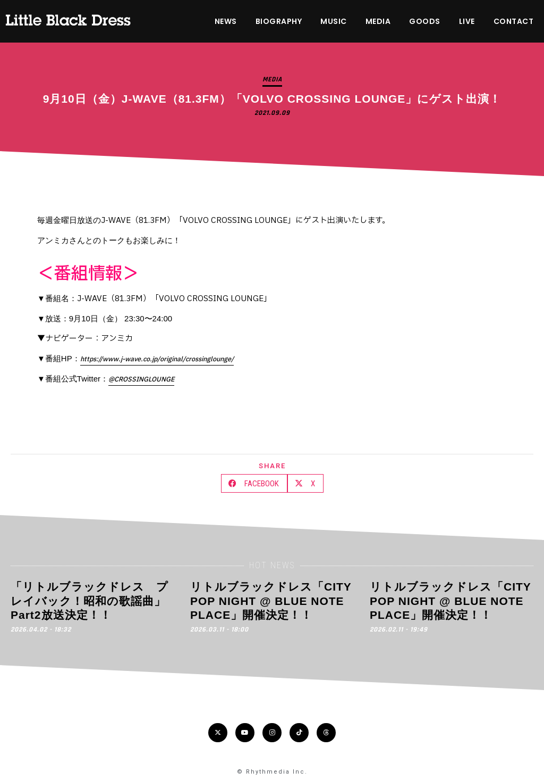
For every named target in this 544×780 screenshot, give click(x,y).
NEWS (226, 21)
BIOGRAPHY (279, 21)
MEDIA (378, 21)
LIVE (467, 21)
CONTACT (514, 21)
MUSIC (333, 21)
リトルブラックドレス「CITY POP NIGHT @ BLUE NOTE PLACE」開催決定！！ (270, 600)
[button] (254, 483)
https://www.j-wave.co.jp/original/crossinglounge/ (157, 359)
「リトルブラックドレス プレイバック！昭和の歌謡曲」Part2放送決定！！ (89, 600)
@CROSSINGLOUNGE (141, 379)
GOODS (424, 21)
